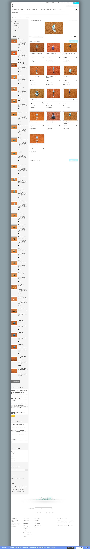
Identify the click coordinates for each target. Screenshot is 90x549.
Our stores (15, 30)
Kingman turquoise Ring (22, 213)
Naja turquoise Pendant (21, 39)
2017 (13, 460)
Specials (13, 476)
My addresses (37, 523)
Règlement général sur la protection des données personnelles (27, 533)
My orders (36, 520)
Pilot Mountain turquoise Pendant (22, 201)
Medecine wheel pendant (36, 77)
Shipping (15, 25)
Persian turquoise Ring (22, 177)
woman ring (19, 486)
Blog (56, 2)
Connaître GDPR (50, 2)
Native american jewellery (18, 9)
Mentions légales (16, 27)
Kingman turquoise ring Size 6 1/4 (23, 112)
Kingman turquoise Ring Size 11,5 (22, 152)
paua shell (24, 486)
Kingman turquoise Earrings (22, 297)
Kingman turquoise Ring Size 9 (22, 165)
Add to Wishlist (33, 61)
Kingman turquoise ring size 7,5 (22, 99)
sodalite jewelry (22, 491)
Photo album (15, 12)
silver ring (22, 489)
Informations (15, 21)
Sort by (31, 36)
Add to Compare (33, 63)
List (77, 37)
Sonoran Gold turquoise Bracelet (22, 309)
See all (13, 416)
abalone (23, 487)
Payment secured (17, 23)
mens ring (14, 486)
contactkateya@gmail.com (67, 525)
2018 (13, 458)
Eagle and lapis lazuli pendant (70, 100)
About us (61, 9)
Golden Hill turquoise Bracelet (22, 63)
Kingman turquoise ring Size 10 (23, 126)
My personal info (37, 525)
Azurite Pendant (50, 123)
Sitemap (24, 536)
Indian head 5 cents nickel (36, 55)
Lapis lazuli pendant (51, 55)
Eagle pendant (33, 100)
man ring (13, 487)
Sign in (76, 2)
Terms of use (16, 28)
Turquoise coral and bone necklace (23, 357)
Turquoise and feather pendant (51, 78)
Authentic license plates (32, 9)
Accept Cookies (80, 547)
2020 (13, 456)
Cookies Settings (71, 547)
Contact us (58, 3)
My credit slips (37, 522)
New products (15, 36)
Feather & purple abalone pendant (69, 56)
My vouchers (37, 526)
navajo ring (19, 487)
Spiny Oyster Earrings (21, 285)
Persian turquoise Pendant (22, 51)
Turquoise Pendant (67, 77)
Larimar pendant (50, 100)
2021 (13, 451)
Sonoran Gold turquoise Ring (22, 87)
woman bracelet (15, 491)
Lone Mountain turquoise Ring (22, 225)
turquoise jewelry (15, 489)
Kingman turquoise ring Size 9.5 (23, 139)
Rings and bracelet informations (48, 9)
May (13, 453)
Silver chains (14, 526)
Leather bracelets (15, 524)
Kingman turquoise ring (21, 75)
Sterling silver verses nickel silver (27, 530)
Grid (75, 37)
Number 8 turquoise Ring (22, 189)
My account (37, 518)
